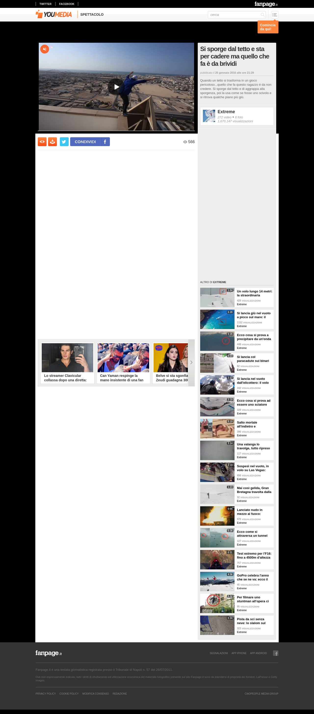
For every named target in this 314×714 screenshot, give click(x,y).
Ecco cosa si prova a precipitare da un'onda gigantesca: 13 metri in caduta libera (254, 337)
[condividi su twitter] (64, 141)
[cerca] (237, 14)
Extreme (226, 111)
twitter (45, 3)
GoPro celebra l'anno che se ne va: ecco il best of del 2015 (253, 577)
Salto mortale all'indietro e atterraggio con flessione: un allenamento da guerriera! (248, 424)
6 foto (239, 117)
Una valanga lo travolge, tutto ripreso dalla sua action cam (253, 446)
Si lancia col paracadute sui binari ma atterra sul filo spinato (253, 359)
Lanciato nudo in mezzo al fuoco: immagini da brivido (252, 512)
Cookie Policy (68, 693)
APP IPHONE (239, 653)
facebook (66, 3)
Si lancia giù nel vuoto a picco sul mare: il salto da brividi (254, 315)
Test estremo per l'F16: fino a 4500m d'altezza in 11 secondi (254, 556)
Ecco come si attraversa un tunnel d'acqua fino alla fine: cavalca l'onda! (253, 534)
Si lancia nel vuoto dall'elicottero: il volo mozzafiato (253, 381)
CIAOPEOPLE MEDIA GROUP (261, 693)
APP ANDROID (258, 653)
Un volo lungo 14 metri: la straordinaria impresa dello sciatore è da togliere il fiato (254, 293)
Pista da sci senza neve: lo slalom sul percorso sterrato (251, 621)
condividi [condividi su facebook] (85, 141)
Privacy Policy (46, 693)
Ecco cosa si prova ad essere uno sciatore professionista (254, 403)
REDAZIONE (120, 693)
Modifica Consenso (95, 693)
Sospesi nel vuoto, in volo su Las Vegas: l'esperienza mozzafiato (255, 468)
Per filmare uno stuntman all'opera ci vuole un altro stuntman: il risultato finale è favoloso (253, 599)
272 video (224, 117)
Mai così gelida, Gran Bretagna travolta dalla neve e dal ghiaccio (254, 490)
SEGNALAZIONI (219, 653)
